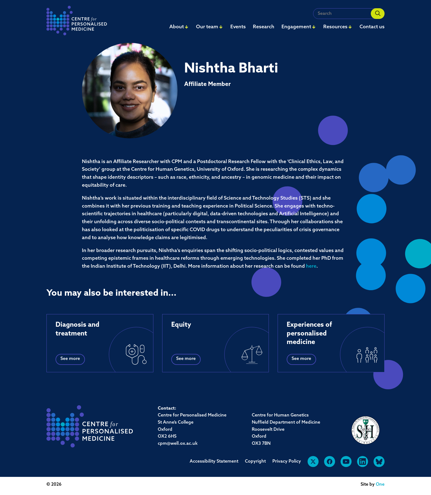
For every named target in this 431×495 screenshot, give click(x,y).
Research (263, 27)
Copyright (255, 461)
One (380, 484)
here (311, 266)
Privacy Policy (286, 461)
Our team (207, 27)
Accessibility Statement (214, 461)
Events (238, 27)
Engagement (296, 27)
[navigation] (76, 22)
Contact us (372, 27)
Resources (335, 27)
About (176, 27)
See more (70, 359)
